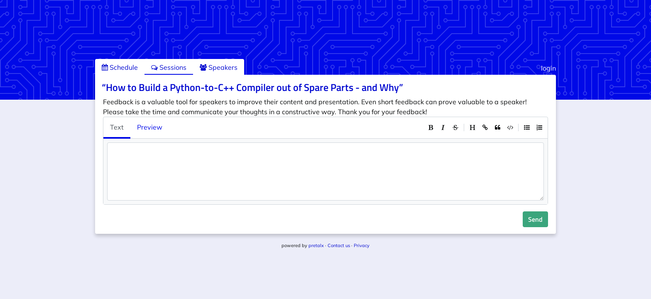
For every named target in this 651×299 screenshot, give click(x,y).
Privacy (362, 245)
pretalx (316, 245)
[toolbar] (485, 127)
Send (535, 219)
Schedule (120, 67)
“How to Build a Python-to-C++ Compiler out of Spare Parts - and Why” (252, 87)
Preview (149, 127)
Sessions (168, 67)
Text (117, 127)
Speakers (218, 67)
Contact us (339, 245)
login (548, 68)
